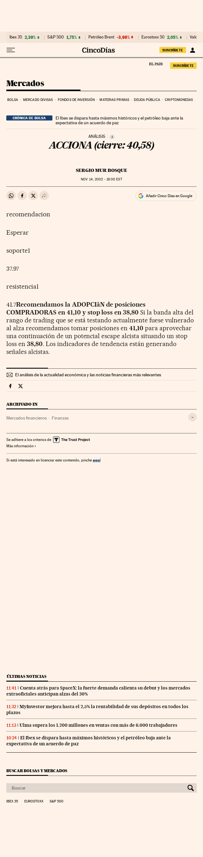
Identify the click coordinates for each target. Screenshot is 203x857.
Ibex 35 (15, 37)
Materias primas (114, 100)
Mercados (25, 83)
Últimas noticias (26, 676)
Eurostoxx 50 (152, 37)
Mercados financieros (26, 417)
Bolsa (12, 100)
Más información (21, 446)
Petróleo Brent (101, 37)
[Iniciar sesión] (192, 50)
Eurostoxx (33, 801)
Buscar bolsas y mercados (36, 770)
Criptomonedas (179, 100)
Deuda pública (147, 100)
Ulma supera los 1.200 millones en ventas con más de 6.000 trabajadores (98, 725)
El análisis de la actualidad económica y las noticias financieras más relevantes (88, 374)
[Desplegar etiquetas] (192, 417)
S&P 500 (55, 37)
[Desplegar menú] (10, 50)
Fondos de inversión (76, 100)
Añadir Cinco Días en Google (169, 196)
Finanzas (60, 417)
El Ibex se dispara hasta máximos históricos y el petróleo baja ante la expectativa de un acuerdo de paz (119, 120)
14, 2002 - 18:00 (101, 179)
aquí (96, 460)
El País (156, 64)
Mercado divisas (38, 100)
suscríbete (172, 50)
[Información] (112, 136)
